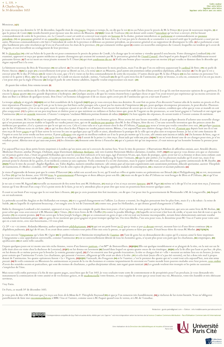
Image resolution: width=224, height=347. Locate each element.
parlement (167, 36)
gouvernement (65, 175)
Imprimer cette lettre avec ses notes (206, 10)
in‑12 (120, 226)
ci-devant (148, 226)
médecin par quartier (102, 122)
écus (50, 175)
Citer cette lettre (214, 6)
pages (82, 30)
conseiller (53, 39)
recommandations (41, 298)
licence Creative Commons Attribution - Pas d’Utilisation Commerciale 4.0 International (184, 315)
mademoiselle (92, 275)
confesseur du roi (102, 59)
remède (31, 114)
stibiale (17, 102)
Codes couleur (216, 4)
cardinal (186, 67)
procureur (26, 39)
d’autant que (183, 128)
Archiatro (89, 152)
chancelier (14, 53)
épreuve (141, 183)
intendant (161, 33)
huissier (116, 36)
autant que (144, 125)
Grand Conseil (149, 56)
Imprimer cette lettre (212, 8)
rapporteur (65, 39)
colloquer (66, 134)
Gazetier (114, 235)
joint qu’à (49, 137)
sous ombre (214, 261)
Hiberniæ (78, 152)
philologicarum (77, 226)
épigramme (26, 235)
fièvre (16, 93)
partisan (93, 246)
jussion (216, 125)
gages (25, 131)
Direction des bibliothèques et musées (146, 326)
